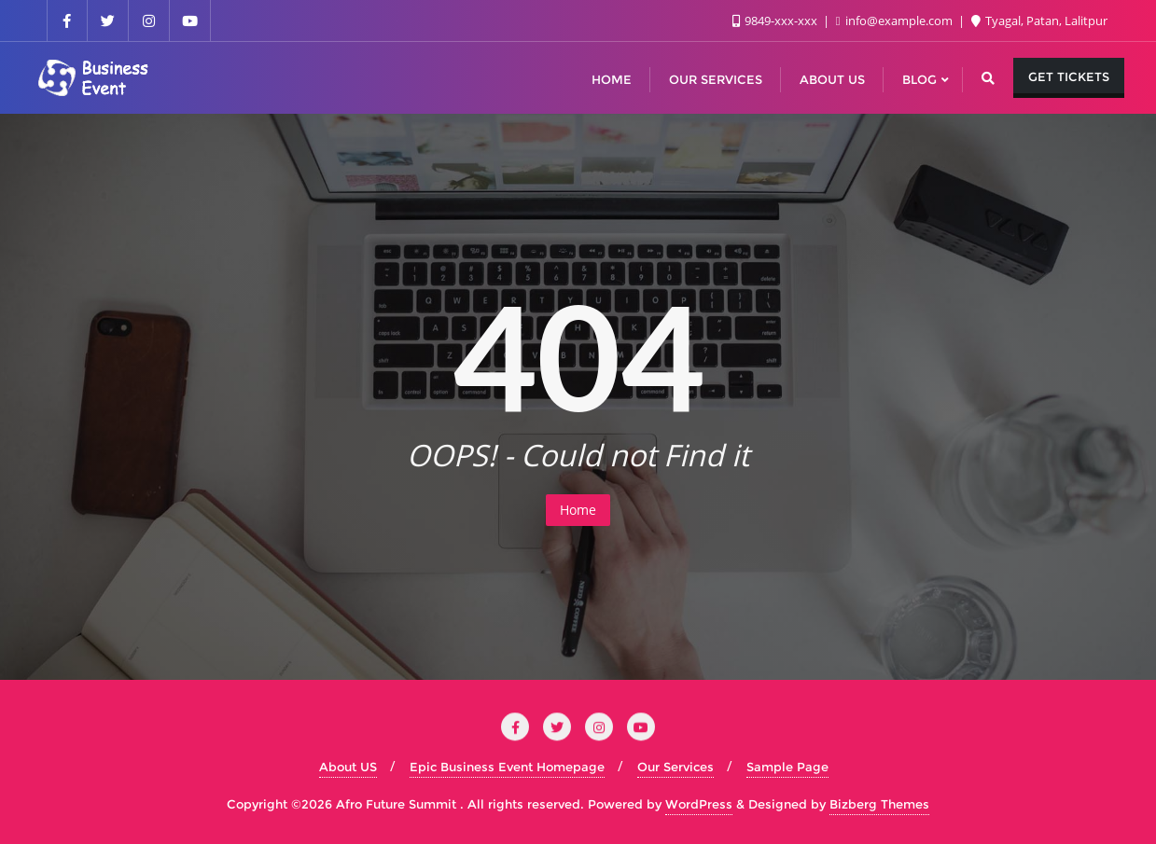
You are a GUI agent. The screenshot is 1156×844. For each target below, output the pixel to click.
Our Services (675, 766)
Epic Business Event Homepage (507, 766)
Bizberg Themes (879, 803)
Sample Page (787, 766)
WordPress (698, 803)
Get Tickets (1068, 76)
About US (348, 766)
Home (578, 510)
